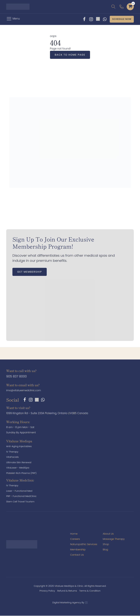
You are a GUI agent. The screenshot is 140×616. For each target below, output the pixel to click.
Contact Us (77, 555)
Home (73, 534)
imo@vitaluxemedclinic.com (23, 390)
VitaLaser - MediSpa (17, 468)
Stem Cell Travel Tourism (20, 501)
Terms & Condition (90, 591)
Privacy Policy (47, 591)
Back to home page (70, 55)
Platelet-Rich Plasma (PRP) (21, 473)
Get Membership (29, 272)
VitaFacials (12, 457)
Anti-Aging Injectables (19, 446)
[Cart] (130, 6)
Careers (75, 539)
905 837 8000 (16, 377)
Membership (78, 550)
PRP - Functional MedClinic (21, 496)
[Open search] (113, 6)
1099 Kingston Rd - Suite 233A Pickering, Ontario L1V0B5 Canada (47, 413)
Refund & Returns (67, 591)
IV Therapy (12, 452)
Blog (105, 550)
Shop (106, 544)
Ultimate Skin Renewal (18, 462)
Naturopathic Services (83, 544)
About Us (108, 534)
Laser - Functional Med (19, 491)
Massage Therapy (114, 539)
